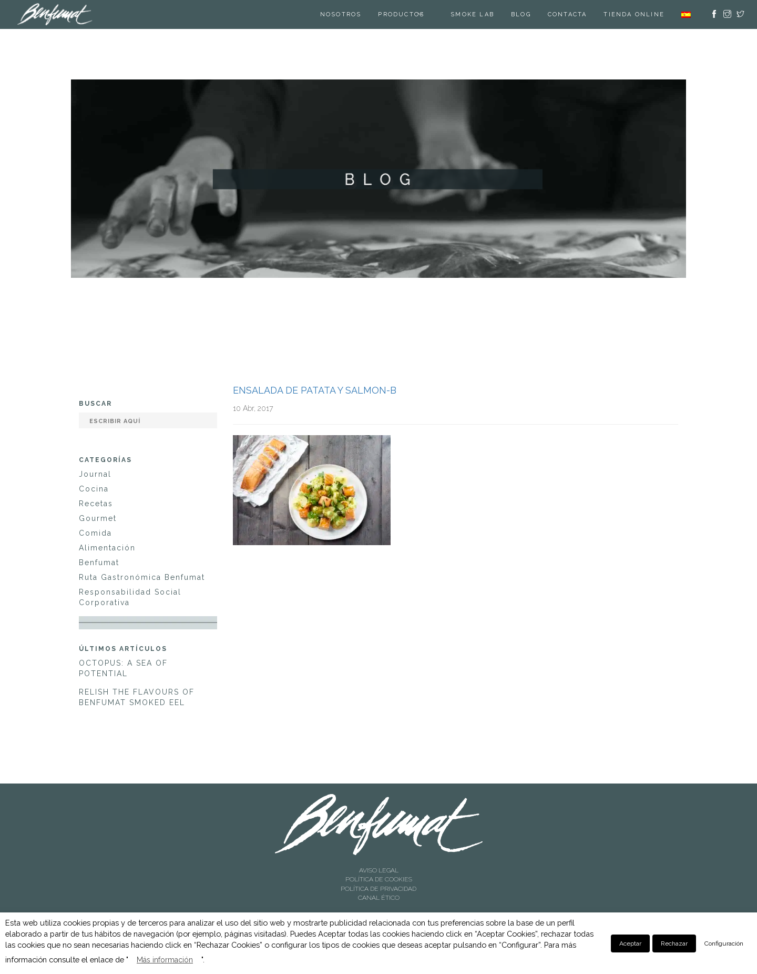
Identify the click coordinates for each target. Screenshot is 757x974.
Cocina (94, 489)
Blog (521, 14)
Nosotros (341, 14)
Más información (165, 960)
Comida (95, 533)
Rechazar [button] (674, 943)
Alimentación (107, 548)
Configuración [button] (723, 943)
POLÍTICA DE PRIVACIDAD (378, 888)
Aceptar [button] (630, 943)
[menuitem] (686, 14)
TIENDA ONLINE (633, 14)
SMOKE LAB (472, 14)
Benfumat (99, 562)
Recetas (96, 503)
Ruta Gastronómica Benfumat (142, 577)
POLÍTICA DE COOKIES (378, 879)
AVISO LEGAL (378, 870)
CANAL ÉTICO (379, 897)
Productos (401, 14)
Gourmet (98, 518)
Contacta (567, 14)
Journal (95, 474)
